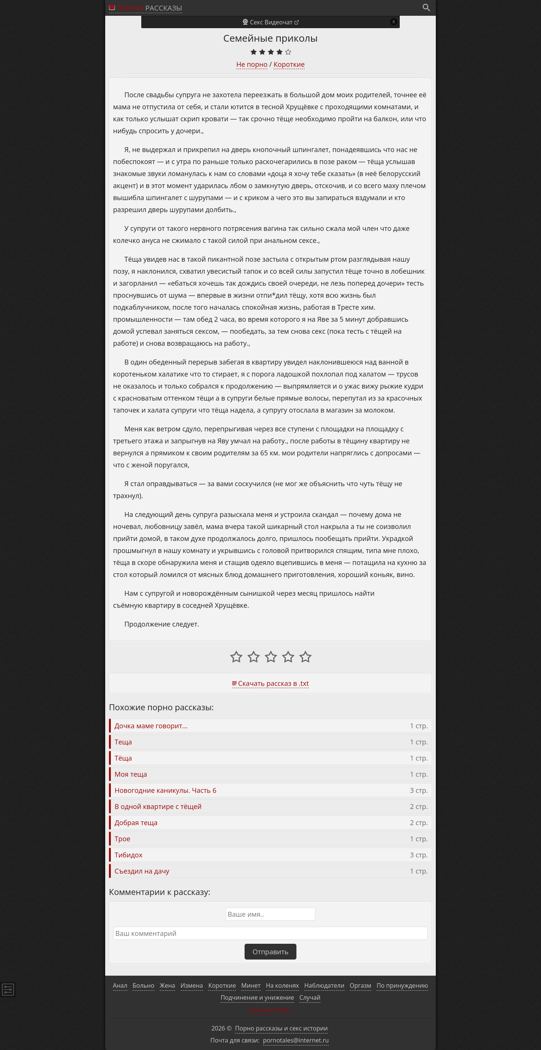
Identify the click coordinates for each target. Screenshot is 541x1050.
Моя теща (131, 774)
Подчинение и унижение (257, 997)
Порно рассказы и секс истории (281, 1028)
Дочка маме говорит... (151, 725)
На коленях (282, 985)
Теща (123, 741)
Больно (143, 985)
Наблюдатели (324, 985)
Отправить (270, 951)
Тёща (123, 757)
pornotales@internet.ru (296, 1040)
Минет (250, 985)
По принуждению (402, 985)
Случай (309, 997)
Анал (120, 985)
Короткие (289, 64)
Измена (192, 985)
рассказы (150, 8)
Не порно (251, 64)
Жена (167, 985)
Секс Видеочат (271, 22)
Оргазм (361, 985)
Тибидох (128, 854)
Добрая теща (136, 822)
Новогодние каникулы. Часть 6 (165, 790)
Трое (122, 838)
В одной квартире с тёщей (158, 806)
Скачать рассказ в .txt (273, 683)
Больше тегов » (270, 1009)
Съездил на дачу (142, 870)
